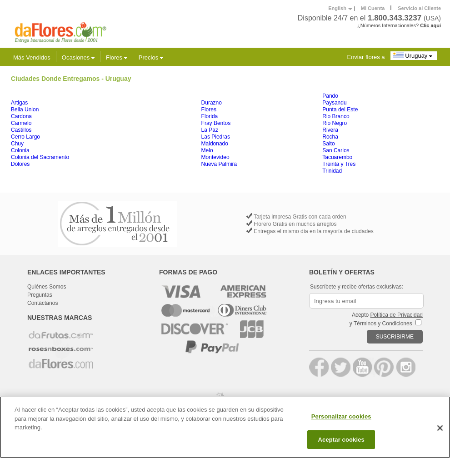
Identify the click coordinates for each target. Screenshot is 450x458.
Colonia (20, 150)
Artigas (19, 103)
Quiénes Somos (46, 287)
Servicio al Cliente (419, 8)
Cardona (21, 116)
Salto (328, 143)
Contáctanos (42, 303)
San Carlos (335, 150)
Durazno (211, 103)
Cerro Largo (25, 137)
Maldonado (214, 143)
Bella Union (25, 109)
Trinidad (332, 171)
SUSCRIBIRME (395, 337)
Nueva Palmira (219, 164)
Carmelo (21, 123)
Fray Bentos (216, 123)
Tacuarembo (337, 157)
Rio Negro (334, 123)
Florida (209, 116)
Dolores (20, 164)
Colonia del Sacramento (40, 157)
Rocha (330, 137)
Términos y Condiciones (383, 323)
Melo (207, 150)
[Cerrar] (440, 429)
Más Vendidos (31, 57)
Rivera (330, 130)
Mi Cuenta (373, 8)
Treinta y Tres (338, 164)
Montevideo (215, 157)
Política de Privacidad (396, 315)
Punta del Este (340, 109)
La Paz (209, 130)
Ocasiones (78, 57)
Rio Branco (335, 116)
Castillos (21, 130)
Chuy (17, 143)
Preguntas (39, 295)
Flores (116, 57)
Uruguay (414, 55)
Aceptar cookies (341, 440)
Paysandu (334, 103)
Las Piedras (215, 137)
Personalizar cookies (341, 417)
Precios (151, 57)
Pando (330, 96)
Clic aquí (430, 25)
